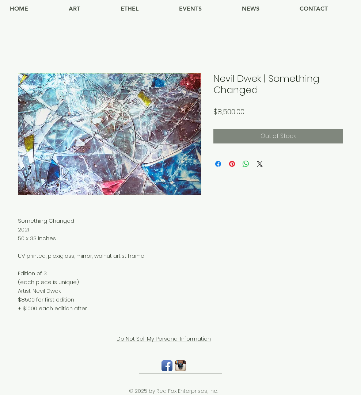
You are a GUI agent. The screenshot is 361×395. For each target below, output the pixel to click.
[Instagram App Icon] (180, 365)
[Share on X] (259, 164)
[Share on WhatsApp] (246, 164)
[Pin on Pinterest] (232, 164)
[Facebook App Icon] (167, 365)
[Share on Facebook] (218, 164)
